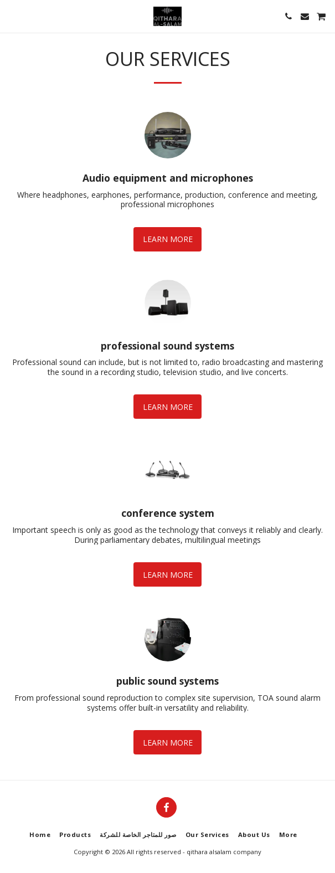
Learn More (168, 239)
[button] (12, 15)
